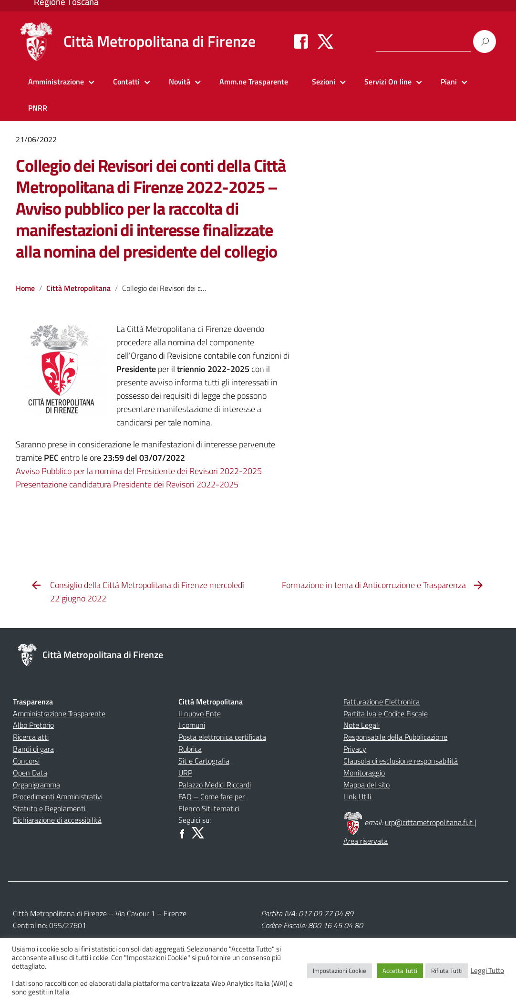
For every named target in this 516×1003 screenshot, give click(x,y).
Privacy (354, 749)
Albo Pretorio (33, 725)
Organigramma (36, 784)
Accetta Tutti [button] (399, 970)
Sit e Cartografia (203, 760)
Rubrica (190, 749)
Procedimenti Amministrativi (58, 796)
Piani (449, 81)
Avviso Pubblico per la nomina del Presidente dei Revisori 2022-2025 (139, 471)
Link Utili (357, 796)
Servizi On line (388, 81)
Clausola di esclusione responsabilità (400, 760)
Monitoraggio (364, 772)
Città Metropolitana (78, 288)
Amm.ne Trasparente (253, 81)
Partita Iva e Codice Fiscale (385, 713)
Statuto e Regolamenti (49, 808)
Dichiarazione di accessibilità (57, 820)
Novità (179, 81)
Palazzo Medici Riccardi (214, 784)
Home (25, 288)
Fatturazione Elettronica (381, 701)
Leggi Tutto (487, 970)
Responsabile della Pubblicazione (395, 737)
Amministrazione (56, 81)
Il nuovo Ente (199, 713)
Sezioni (323, 81)
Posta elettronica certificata (222, 737)
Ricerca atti (31, 737)
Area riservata (365, 841)
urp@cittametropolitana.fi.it (430, 822)
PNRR (37, 108)
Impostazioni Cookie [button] (339, 970)
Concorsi (26, 760)
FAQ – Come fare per (211, 796)
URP (185, 772)
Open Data (30, 772)
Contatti (126, 81)
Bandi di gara (33, 749)
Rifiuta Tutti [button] (447, 970)
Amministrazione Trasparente (59, 713)
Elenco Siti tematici (208, 808)
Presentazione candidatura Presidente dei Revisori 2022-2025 (127, 484)
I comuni (191, 725)
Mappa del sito (366, 784)
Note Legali (361, 725)
